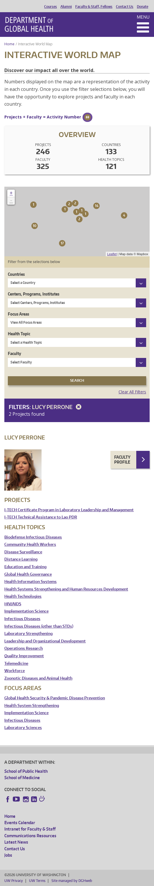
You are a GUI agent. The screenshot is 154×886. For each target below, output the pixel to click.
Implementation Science (26, 611)
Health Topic (19, 333)
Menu (143, 17)
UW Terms (37, 880)
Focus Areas (18, 313)
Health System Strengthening (31, 705)
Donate (142, 6)
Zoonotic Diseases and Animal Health (38, 678)
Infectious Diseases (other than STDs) (38, 626)
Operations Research (23, 648)
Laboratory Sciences (23, 727)
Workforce (14, 671)
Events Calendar (19, 822)
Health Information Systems (30, 581)
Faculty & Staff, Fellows (93, 6)
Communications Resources (30, 835)
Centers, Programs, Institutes (33, 293)
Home (9, 44)
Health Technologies (23, 596)
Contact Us (124, 6)
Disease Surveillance (23, 552)
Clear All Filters (132, 392)
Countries (16, 274)
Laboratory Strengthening (28, 633)
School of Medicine (22, 777)
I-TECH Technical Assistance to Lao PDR (40, 517)
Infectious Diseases (22, 619)
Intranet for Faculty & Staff (29, 828)
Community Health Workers (30, 544)
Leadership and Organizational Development (45, 641)
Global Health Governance (28, 574)
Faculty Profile (122, 460)
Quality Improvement (24, 656)
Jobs (8, 855)
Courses (50, 6)
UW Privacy (13, 880)
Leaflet (112, 254)
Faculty (14, 353)
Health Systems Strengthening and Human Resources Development (66, 589)
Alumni (66, 6)
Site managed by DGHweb (71, 880)
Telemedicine (16, 663)
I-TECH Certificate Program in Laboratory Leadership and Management (69, 510)
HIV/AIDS (12, 604)
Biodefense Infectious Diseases (33, 537)
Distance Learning (20, 559)
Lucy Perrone (57, 407)
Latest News (16, 842)
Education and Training (25, 567)
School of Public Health (26, 771)
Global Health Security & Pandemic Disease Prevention (54, 698)
